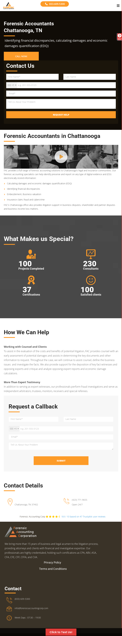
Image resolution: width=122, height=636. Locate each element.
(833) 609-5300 (22, 598)
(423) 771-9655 (79, 499)
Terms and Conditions (53, 568)
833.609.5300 (55, 4)
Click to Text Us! (61, 632)
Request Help (61, 114)
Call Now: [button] (21, 56)
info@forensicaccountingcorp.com (31, 608)
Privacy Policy (52, 562)
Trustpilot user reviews (83, 516)
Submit (61, 460)
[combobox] (11, 85)
